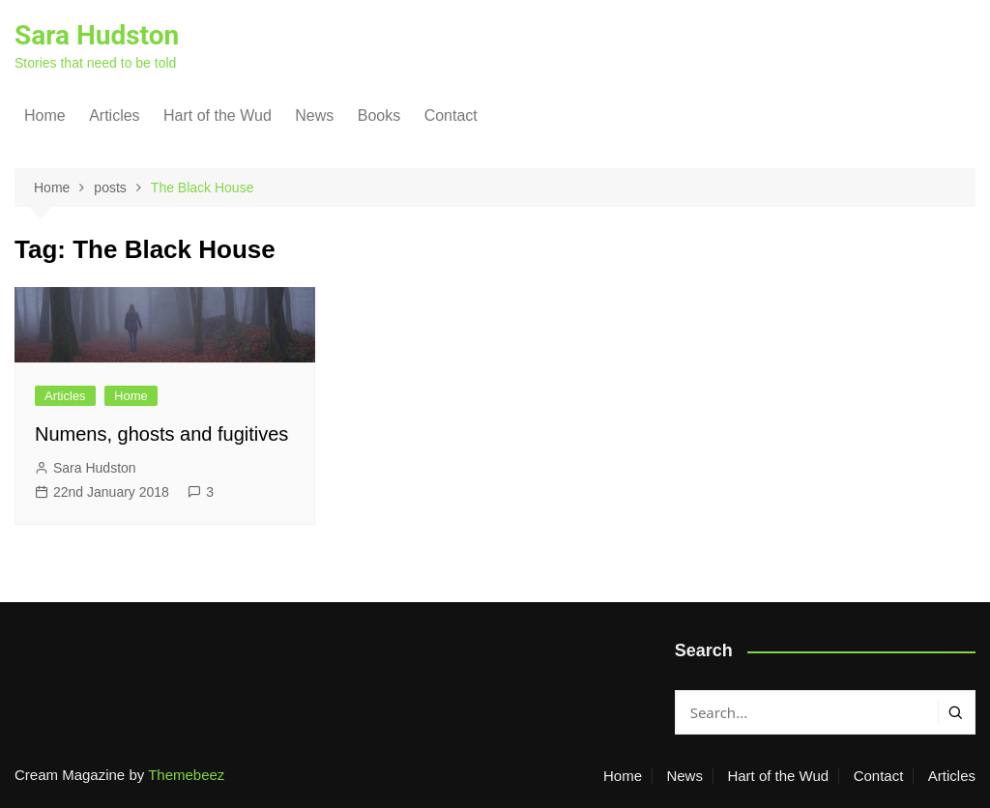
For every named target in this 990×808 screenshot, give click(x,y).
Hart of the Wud (217, 115)
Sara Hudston (97, 35)
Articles (114, 115)
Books (379, 115)
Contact (451, 115)
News (314, 115)
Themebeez (186, 774)
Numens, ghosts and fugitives (161, 434)
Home (45, 115)
